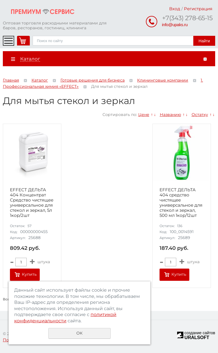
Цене (143, 114)
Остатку (200, 114)
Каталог (40, 80)
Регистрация (198, 8)
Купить (29, 274)
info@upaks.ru (175, 24)
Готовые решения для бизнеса (92, 80)
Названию (170, 114)
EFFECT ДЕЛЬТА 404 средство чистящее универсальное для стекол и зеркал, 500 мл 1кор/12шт (181, 202)
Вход (174, 8)
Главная (11, 80)
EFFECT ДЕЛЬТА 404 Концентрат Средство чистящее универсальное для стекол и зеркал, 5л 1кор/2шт (31, 202)
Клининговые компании (162, 80)
